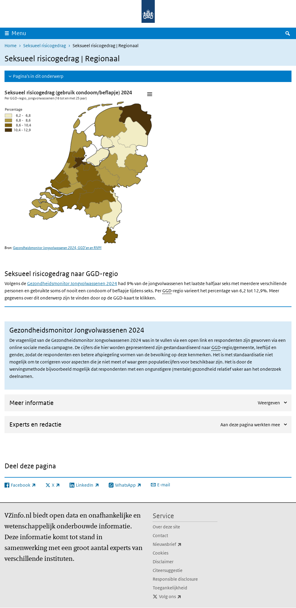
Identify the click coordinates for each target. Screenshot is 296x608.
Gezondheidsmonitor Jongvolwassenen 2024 (72, 283)
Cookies (160, 553)
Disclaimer (163, 561)
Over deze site (166, 527)
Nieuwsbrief (180, 544)
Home (11, 45)
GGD (166, 290)
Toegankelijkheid (170, 588)
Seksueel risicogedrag (44, 45)
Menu (18, 33)
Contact (160, 535)
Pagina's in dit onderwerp (38, 76)
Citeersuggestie (167, 570)
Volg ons (183, 596)
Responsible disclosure (175, 579)
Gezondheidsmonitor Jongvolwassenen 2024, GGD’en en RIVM (57, 247)
